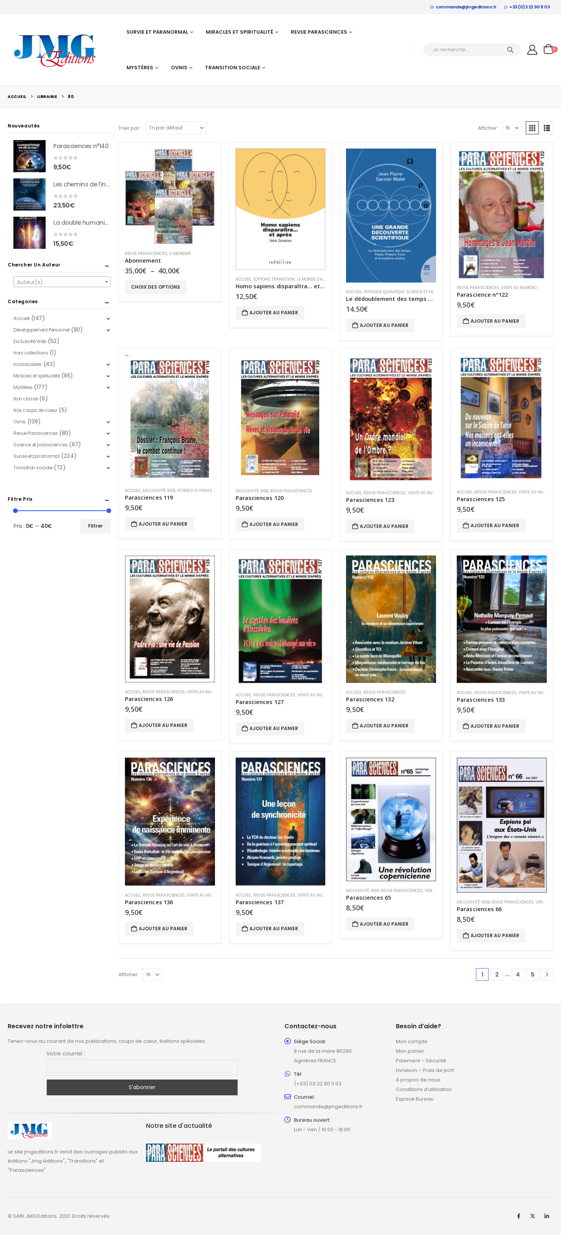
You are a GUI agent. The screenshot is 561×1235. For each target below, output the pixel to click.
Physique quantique (384, 292)
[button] (532, 127)
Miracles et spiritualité (239, 32)
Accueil (243, 279)
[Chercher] (510, 49)
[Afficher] (512, 127)
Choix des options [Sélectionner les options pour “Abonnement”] (155, 287)
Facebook (518, 1216)
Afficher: (488, 128)
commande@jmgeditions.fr (463, 7)
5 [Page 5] (533, 974)
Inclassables (27, 364)
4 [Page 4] (518, 974)
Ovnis (179, 67)
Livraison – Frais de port (425, 1070)
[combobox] (62, 281)
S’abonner (180, 253)
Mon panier (410, 1051)
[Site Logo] (55, 50)
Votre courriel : (65, 1053)
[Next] (547, 974)
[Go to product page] (170, 196)
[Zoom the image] (30, 1126)
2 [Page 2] (497, 974)
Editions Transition (274, 279)
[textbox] (62, 282)
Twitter (532, 1216)
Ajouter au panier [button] (273, 312)
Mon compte (412, 1041)
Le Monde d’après (315, 279)
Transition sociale (232, 67)
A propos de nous (418, 1079)
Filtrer (95, 526)
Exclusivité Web (159, 490)
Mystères (139, 67)
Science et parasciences (432, 292)
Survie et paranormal (157, 32)
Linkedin (547, 1216)
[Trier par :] (176, 127)
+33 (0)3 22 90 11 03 (527, 7)
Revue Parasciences (319, 32)
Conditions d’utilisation (424, 1089)
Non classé (25, 398)
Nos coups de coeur (35, 410)
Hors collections (30, 353)
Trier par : (130, 128)
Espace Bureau (415, 1099)
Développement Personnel (41, 330)
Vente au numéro (519, 288)
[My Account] (532, 50)
